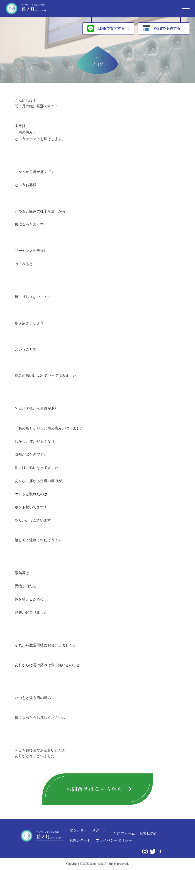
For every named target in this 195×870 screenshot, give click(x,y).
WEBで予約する (161, 28)
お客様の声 (148, 833)
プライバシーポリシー (114, 840)
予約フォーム (124, 833)
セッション (78, 830)
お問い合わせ (80, 840)
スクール (99, 830)
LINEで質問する (105, 28)
